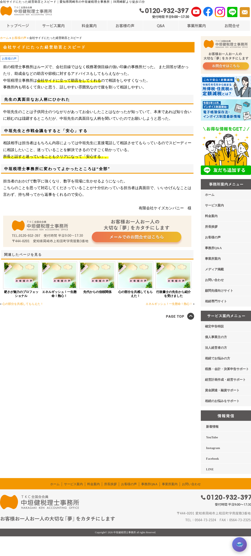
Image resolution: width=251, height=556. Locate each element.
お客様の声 (19, 37)
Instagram (213, 448)
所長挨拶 (211, 226)
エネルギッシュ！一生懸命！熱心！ (59, 294)
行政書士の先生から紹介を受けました (173, 294)
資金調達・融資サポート (222, 390)
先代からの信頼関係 (97, 292)
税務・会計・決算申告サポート (227, 369)
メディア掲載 (214, 269)
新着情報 (212, 426)
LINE (210, 469)
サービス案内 (214, 205)
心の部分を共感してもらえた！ (135, 294)
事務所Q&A (213, 248)
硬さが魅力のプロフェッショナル (21, 294)
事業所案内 (213, 258)
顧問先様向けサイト (219, 290)
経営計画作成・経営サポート (225, 379)
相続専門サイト (216, 301)
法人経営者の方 (216, 347)
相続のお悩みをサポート (222, 401)
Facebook (212, 458)
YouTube (212, 437)
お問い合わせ (214, 280)
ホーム (4, 37)
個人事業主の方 (216, 337)
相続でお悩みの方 (217, 358)
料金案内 (211, 216)
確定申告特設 (214, 326)
